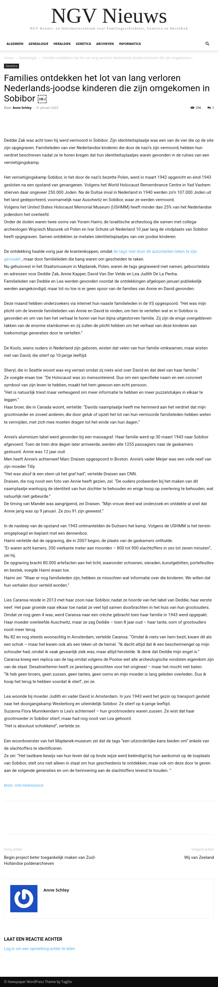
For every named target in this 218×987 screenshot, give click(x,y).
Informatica (130, 43)
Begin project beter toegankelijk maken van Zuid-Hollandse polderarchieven (50, 860)
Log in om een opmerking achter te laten (39, 948)
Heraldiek (62, 43)
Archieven (105, 43)
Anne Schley (22, 107)
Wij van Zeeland (199, 857)
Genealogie (39, 43)
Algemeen (15, 43)
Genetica (83, 43)
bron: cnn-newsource (23, 785)
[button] (207, 44)
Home (9, 57)
